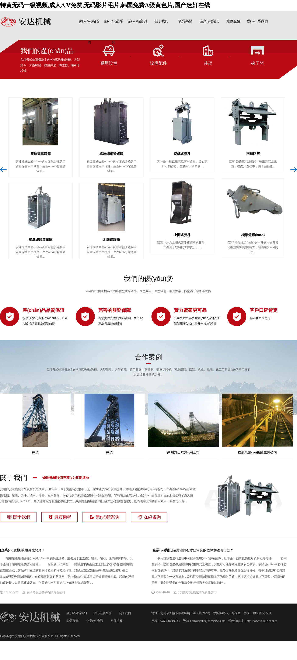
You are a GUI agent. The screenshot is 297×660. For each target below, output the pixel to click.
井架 (35, 424)
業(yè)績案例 (137, 21)
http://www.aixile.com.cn (262, 620)
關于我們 (161, 21)
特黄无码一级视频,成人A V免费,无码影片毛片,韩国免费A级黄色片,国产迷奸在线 (105, 5)
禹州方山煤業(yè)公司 (183, 424)
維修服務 (233, 21)
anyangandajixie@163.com (209, 620)
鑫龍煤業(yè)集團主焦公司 (257, 424)
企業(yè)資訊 (209, 21)
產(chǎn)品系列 (77, 613)
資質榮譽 (185, 21)
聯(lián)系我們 (257, 21)
